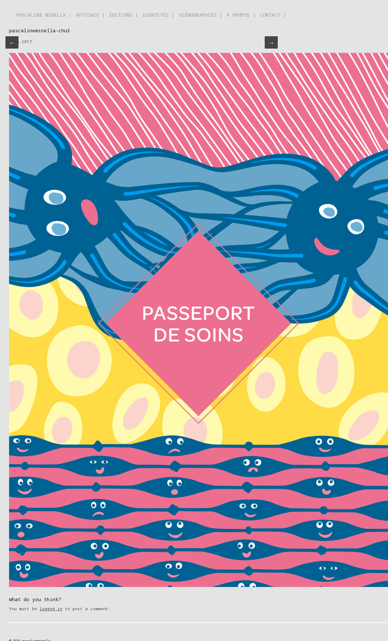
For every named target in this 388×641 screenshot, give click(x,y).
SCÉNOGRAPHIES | (200, 15)
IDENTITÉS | (158, 15)
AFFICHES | (90, 15)
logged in (51, 608)
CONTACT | (273, 15)
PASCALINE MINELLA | (43, 15)
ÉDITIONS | (123, 15)
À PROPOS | (241, 15)
